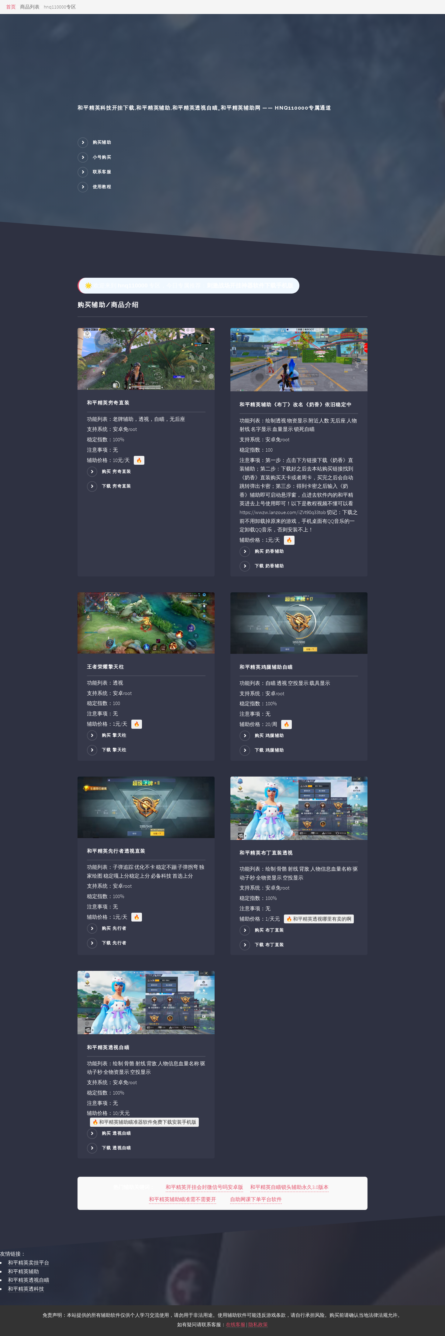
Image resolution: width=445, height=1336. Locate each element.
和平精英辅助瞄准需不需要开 (182, 1199)
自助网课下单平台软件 (256, 1199)
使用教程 (102, 186)
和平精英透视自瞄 (28, 1280)
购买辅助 (102, 142)
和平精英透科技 (26, 1288)
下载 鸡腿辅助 (269, 750)
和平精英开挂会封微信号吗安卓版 (204, 1187)
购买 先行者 (114, 928)
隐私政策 (258, 1324)
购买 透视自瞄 (116, 1133)
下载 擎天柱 (114, 749)
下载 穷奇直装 (116, 486)
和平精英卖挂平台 (28, 1262)
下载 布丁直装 (269, 944)
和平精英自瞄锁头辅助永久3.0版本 (289, 1187)
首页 (11, 7)
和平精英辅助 (23, 1271)
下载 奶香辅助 (269, 565)
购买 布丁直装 (269, 929)
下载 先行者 (114, 942)
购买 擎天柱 (114, 735)
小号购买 (102, 157)
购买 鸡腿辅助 (269, 735)
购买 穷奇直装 (116, 471)
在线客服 (235, 1324)
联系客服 (102, 171)
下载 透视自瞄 (116, 1147)
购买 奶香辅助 (269, 551)
